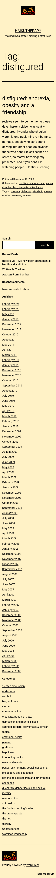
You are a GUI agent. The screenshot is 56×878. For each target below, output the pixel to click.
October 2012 (10, 334)
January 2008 (10, 548)
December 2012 (11, 324)
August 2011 (9, 339)
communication (11, 711)
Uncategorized (11, 828)
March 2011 (9, 354)
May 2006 (8, 650)
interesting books (12, 757)
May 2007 (8, 589)
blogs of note (10, 701)
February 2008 (10, 543)
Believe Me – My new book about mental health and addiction (26, 262)
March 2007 (9, 599)
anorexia (15, 191)
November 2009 (11, 436)
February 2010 (10, 421)
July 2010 (8, 395)
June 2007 (8, 584)
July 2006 (8, 640)
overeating (16, 195)
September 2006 (12, 630)
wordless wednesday (14, 833)
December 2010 (11, 370)
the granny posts (12, 813)
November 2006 (11, 620)
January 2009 (10, 487)
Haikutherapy (28, 31)
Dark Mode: (45, 874)
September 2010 (12, 385)
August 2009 (9, 451)
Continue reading (38, 167)
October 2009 (10, 441)
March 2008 (9, 538)
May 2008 (8, 528)
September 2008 (12, 507)
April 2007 (8, 594)
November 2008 (11, 497)
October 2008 (10, 502)
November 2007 (11, 558)
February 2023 (10, 309)
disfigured (26, 191)
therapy (6, 823)
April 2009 (8, 472)
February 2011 (10, 360)
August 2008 (9, 513)
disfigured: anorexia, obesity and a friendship (26, 105)
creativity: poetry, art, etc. (32, 183)
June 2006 (8, 645)
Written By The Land (14, 269)
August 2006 (9, 635)
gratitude (7, 747)
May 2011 (8, 344)
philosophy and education (17, 772)
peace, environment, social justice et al (25, 767)
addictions (8, 691)
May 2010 (8, 405)
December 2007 (11, 553)
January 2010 (10, 426)
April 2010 (8, 411)
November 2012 (11, 329)
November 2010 (11, 375)
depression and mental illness (20, 721)
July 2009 (8, 456)
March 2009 (9, 477)
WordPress (32, 865)
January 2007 (10, 609)
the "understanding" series (17, 808)
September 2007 (12, 569)
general (6, 742)
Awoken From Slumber (15, 274)
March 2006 (9, 661)
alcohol (6, 696)
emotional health (12, 736)
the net (6, 818)
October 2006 (10, 625)
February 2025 (10, 303)
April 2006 (8, 655)
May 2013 (8, 314)
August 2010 (9, 390)
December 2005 (11, 671)
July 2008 (8, 518)
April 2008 (8, 533)
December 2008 (11, 492)
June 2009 (8, 462)
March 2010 (9, 416)
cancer (6, 706)
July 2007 (8, 579)
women (27, 195)
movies (48, 191)
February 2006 (10, 666)
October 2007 (10, 564)
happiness (8, 752)
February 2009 (10, 482)
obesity (6, 195)
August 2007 (9, 574)
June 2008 (8, 523)
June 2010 (8, 400)
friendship (38, 191)
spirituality (8, 803)
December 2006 (11, 615)
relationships (10, 798)
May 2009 (8, 467)
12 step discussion (13, 686)
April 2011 (8, 349)
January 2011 (10, 365)
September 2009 (12, 446)
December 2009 (11, 431)
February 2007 (10, 604)
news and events (12, 762)
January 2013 (10, 319)
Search (6, 238)
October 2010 (10, 380)
